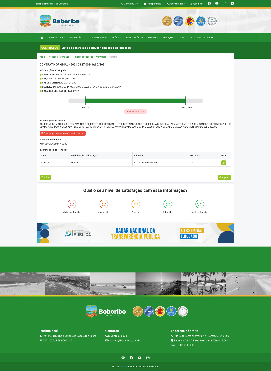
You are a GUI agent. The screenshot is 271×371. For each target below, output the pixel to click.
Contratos (101, 56)
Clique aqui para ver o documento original (62, 133)
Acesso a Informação (60, 56)
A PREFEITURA (56, 37)
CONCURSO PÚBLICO (202, 37)
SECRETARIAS (98, 37)
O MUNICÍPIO (77, 37)
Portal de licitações (83, 56)
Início (42, 56)
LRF (183, 37)
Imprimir (224, 177)
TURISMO (153, 37)
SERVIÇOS (169, 37)
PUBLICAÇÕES (134, 37)
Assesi (123, 366)
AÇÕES (116, 37)
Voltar (45, 177)
